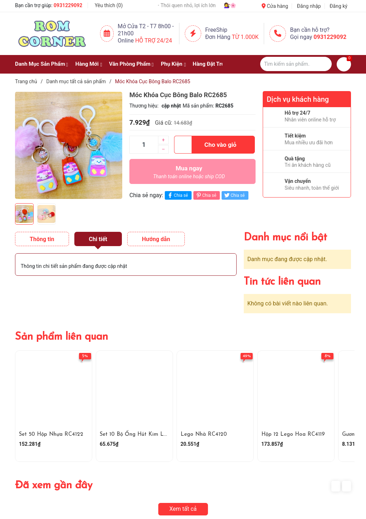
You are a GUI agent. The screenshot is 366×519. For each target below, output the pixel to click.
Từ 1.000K (245, 37)
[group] (68, 145)
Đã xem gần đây (54, 485)
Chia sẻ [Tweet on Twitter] (233, 195)
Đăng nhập (309, 6)
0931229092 (68, 5)
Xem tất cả (183, 508)
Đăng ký (338, 6)
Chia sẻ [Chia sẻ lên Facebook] (177, 195)
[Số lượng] (143, 145)
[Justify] (323, 64)
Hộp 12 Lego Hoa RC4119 (293, 434)
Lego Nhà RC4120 (203, 434)
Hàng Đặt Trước (212, 64)
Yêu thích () (109, 5)
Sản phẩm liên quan (61, 337)
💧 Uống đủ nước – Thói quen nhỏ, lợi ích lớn (176, 5)
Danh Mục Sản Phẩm (40, 64)
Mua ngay (189, 174)
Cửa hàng (275, 6)
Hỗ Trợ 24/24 (153, 40)
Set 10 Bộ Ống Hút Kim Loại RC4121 (145, 434)
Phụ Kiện (171, 64)
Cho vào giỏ (205, 145)
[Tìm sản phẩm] (296, 64)
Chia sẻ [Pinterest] (205, 195)
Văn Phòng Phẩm (129, 64)
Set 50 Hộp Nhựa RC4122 (51, 434)
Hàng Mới (87, 64)
